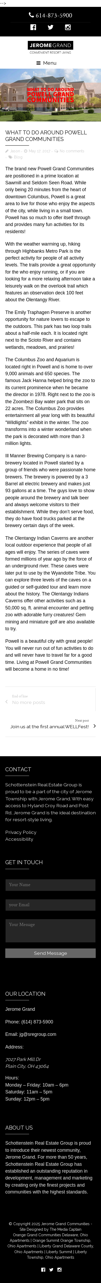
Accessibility (19, 839)
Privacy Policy (20, 832)
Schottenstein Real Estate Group (39, 1143)
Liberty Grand (50, 1246)
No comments (72, 151)
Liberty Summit (59, 1252)
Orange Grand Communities (37, 1235)
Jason (15, 151)
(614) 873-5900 (37, 1021)
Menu (46, 63)
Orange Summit (46, 1240)
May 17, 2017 (39, 151)
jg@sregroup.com (38, 1034)
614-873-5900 (50, 16)
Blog (18, 157)
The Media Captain (65, 1229)
